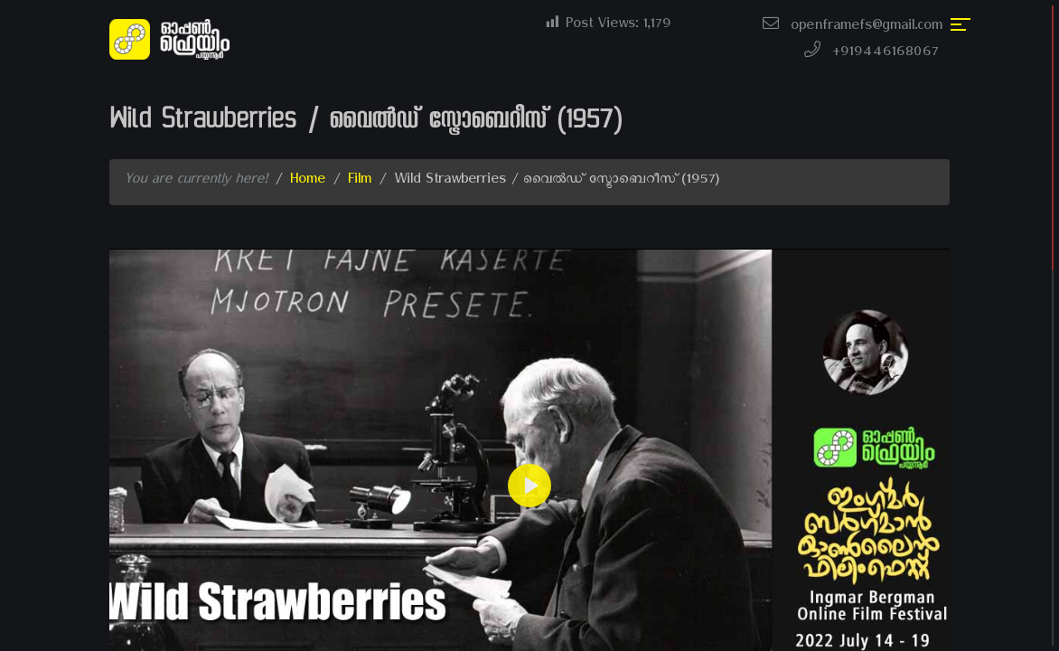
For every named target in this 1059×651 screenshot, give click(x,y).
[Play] (529, 485)
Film (359, 182)
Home (307, 182)
